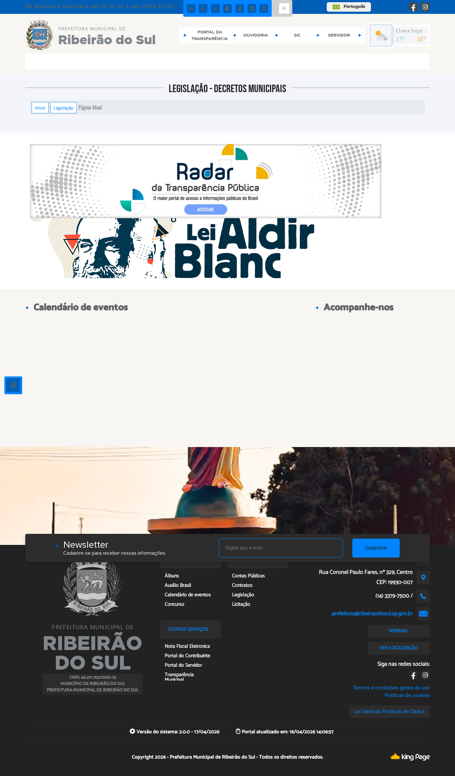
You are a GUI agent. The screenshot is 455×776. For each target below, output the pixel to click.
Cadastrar (376, 548)
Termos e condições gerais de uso (391, 688)
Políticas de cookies (407, 695)
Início (40, 107)
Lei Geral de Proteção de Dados (389, 711)
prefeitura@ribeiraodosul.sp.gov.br (372, 613)
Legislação (63, 107)
